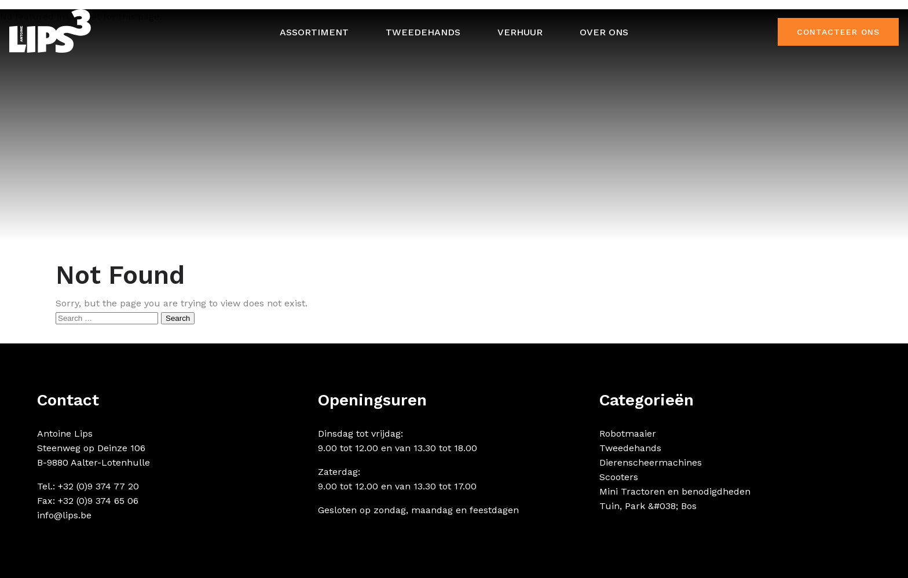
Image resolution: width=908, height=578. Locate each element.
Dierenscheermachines (650, 462)
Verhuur (520, 32)
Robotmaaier (627, 433)
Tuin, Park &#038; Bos (648, 505)
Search (178, 318)
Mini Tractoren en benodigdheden (674, 491)
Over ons (604, 32)
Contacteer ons (838, 31)
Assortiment (314, 32)
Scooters (618, 476)
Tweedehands (423, 32)
